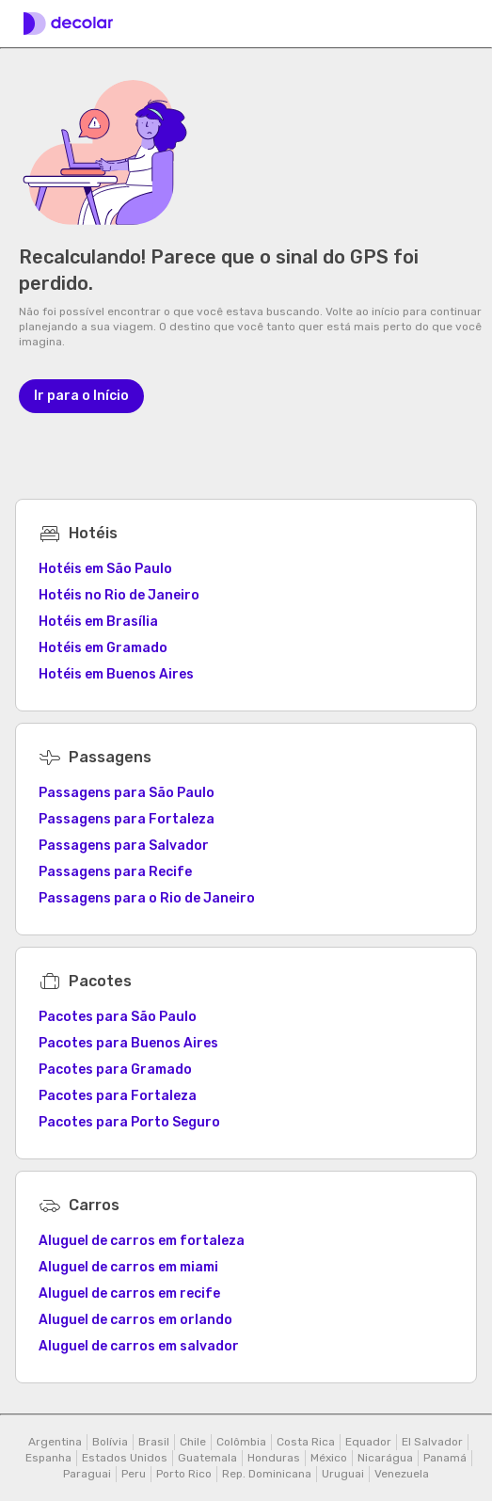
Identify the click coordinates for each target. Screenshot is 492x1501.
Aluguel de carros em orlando (135, 1320)
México (328, 1457)
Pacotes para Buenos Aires (128, 1043)
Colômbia (241, 1441)
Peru (133, 1473)
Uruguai (343, 1473)
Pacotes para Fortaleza (118, 1096)
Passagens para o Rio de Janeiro (147, 898)
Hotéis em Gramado (103, 648)
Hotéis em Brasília (98, 622)
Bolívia (110, 1441)
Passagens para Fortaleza (126, 819)
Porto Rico (184, 1473)
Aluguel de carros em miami (128, 1267)
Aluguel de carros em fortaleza (142, 1241)
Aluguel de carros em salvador (139, 1346)
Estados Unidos (124, 1457)
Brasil (153, 1441)
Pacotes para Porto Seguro (129, 1122)
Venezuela (401, 1473)
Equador (368, 1441)
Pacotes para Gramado (115, 1070)
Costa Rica (306, 1441)
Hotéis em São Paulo (105, 569)
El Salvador (432, 1441)
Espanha (48, 1457)
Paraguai (87, 1473)
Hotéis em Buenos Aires (116, 674)
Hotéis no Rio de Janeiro (119, 595)
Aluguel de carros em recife (129, 1293)
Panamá (445, 1457)
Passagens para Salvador (124, 846)
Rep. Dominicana (266, 1473)
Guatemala (207, 1457)
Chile (193, 1441)
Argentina (55, 1441)
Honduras (273, 1457)
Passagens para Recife (115, 872)
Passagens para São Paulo (126, 793)
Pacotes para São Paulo (118, 1017)
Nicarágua (385, 1457)
